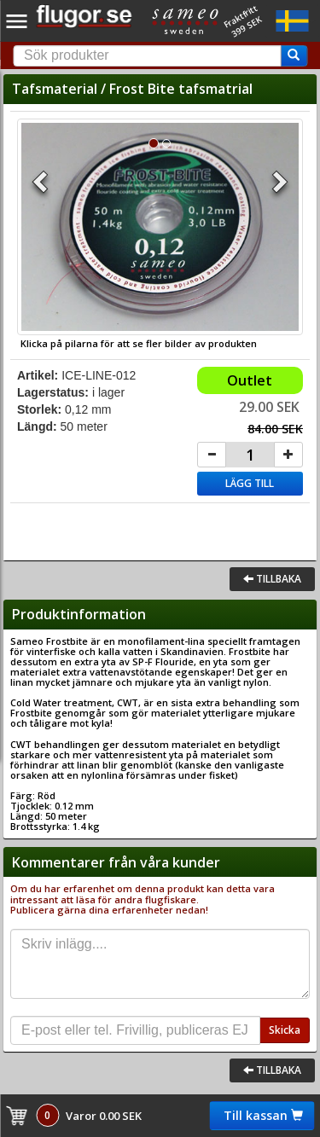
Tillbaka (272, 578)
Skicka (284, 1030)
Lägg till (249, 483)
